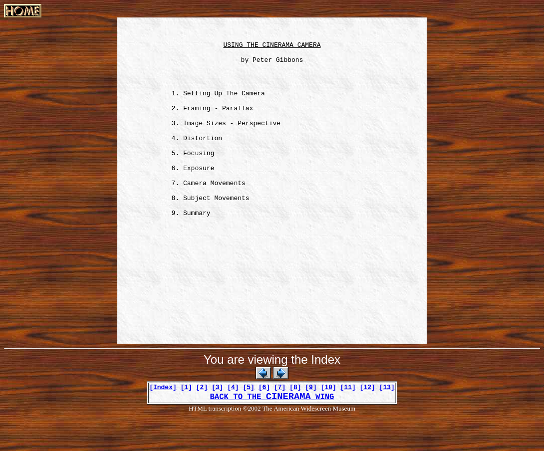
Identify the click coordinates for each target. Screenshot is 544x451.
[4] (233, 419)
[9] (310, 419)
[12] (367, 419)
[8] (295, 419)
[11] (348, 419)
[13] (387, 419)
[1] (186, 419)
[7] (279, 419)
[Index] (163, 419)
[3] (217, 419)
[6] (264, 419)
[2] (202, 419)
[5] (248, 419)
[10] (328, 419)
